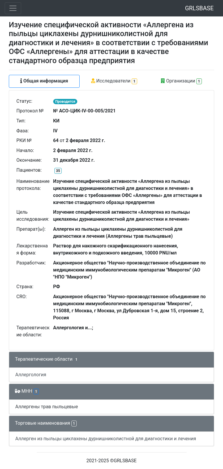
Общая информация (44, 81)
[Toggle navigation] (13, 8)
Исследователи (114, 81)
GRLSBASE (199, 8)
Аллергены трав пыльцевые (46, 406)
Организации (181, 81)
